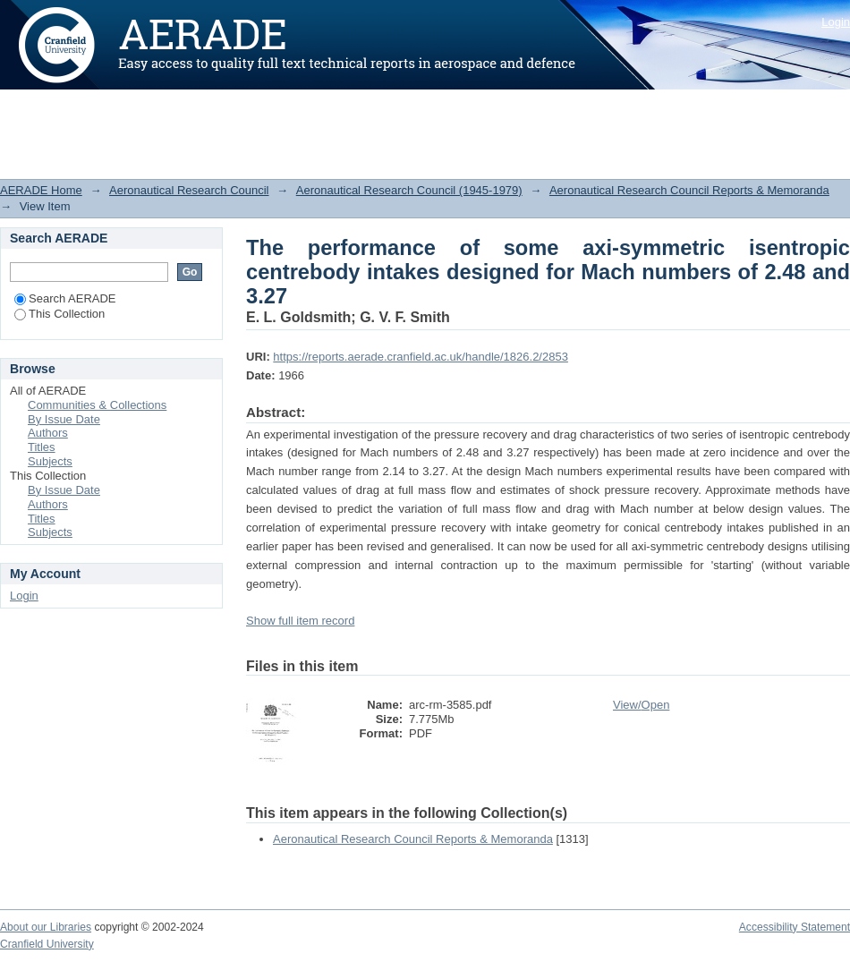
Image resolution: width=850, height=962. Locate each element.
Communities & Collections (97, 405)
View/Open (641, 704)
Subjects (50, 461)
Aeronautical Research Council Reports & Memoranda (689, 190)
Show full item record (300, 620)
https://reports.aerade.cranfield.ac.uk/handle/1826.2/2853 (420, 356)
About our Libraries (45, 927)
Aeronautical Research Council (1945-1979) (409, 190)
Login (835, 22)
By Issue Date (64, 419)
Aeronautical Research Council (188, 190)
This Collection (59, 313)
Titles (41, 447)
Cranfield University (47, 944)
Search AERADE (65, 298)
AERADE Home (41, 190)
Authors (48, 432)
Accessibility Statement (794, 927)
